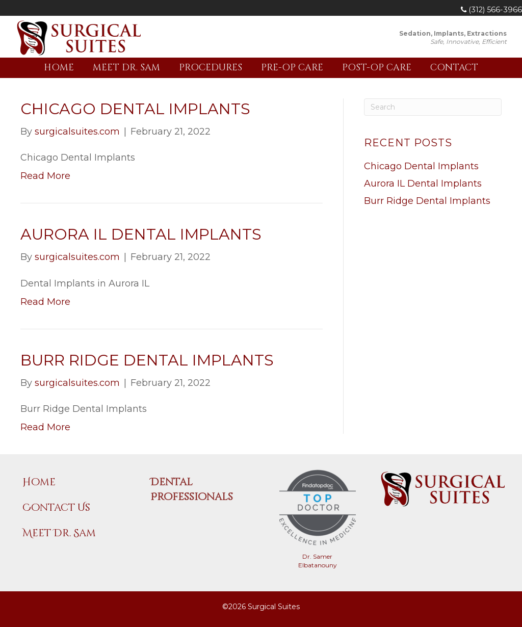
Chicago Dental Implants (135, 108)
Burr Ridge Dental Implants (147, 360)
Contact (454, 67)
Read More (45, 175)
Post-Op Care (376, 67)
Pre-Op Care (292, 67)
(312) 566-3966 (491, 9)
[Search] (433, 107)
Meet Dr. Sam (126, 67)
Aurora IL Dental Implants (141, 234)
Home (59, 67)
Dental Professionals (191, 489)
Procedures (210, 67)
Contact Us (56, 507)
